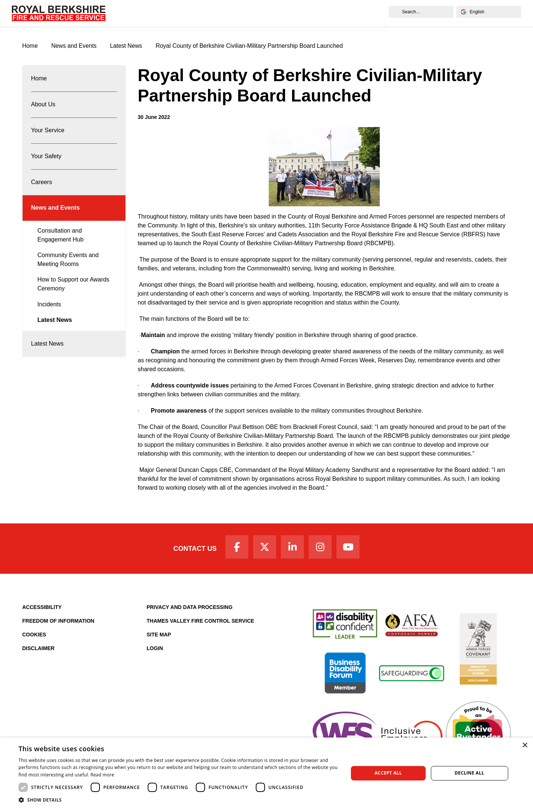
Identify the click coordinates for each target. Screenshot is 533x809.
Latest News (54, 325)
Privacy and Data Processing (189, 608)
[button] (179, 799)
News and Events (134, 21)
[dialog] (266, 773)
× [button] (524, 745)
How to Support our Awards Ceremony (73, 289)
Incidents (49, 309)
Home (39, 79)
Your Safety (46, 159)
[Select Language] (488, 12)
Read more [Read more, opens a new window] (102, 775)
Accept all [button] (388, 773)
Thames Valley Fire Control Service (200, 622)
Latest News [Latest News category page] (127, 46)
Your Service (47, 132)
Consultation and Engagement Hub (60, 239)
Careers (41, 186)
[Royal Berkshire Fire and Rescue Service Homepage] (58, 13)
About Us (43, 106)
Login (155, 649)
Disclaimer (38, 649)
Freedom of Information (58, 622)
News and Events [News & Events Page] (74, 46)
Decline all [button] (469, 773)
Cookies (34, 636)
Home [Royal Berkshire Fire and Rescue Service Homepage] (30, 46)
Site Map (159, 636)
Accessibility (42, 608)
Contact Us (193, 549)
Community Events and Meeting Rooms (67, 264)
